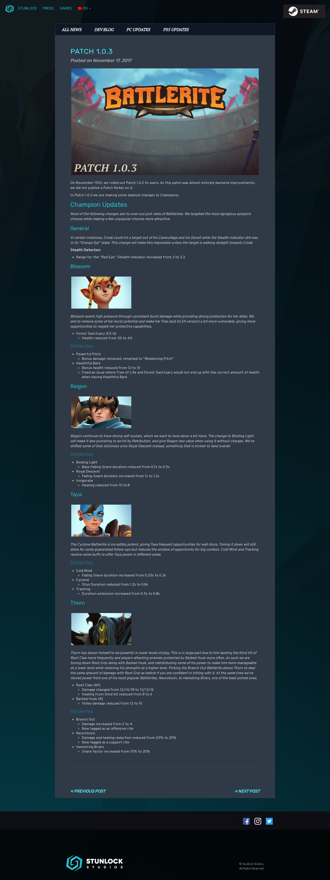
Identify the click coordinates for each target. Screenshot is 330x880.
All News (71, 29)
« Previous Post (87, 791)
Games (66, 8)
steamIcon (304, 12)
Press (48, 8)
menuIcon (10, 8)
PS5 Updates (176, 29)
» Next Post (247, 791)
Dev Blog (103, 29)
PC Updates (138, 29)
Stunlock (27, 8)
